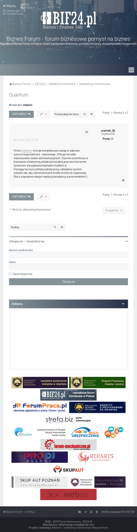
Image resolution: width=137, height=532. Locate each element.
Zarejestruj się (35, 241)
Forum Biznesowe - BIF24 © (75, 521)
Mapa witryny (100, 527)
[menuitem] (24, 4)
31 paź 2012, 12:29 (26, 139)
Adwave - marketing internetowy (71, 527)
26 (111, 138)
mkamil (27, 105)
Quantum (18, 95)
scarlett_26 (108, 130)
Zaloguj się (16, 241)
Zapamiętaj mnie (22, 273)
